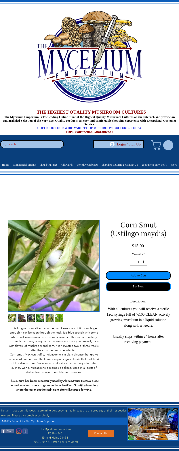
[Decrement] (133, 261)
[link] (163, 145)
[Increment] (143, 261)
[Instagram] (19, 431)
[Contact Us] (101, 433)
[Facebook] (25, 431)
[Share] (7, 431)
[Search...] (32, 144)
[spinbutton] (138, 261)
